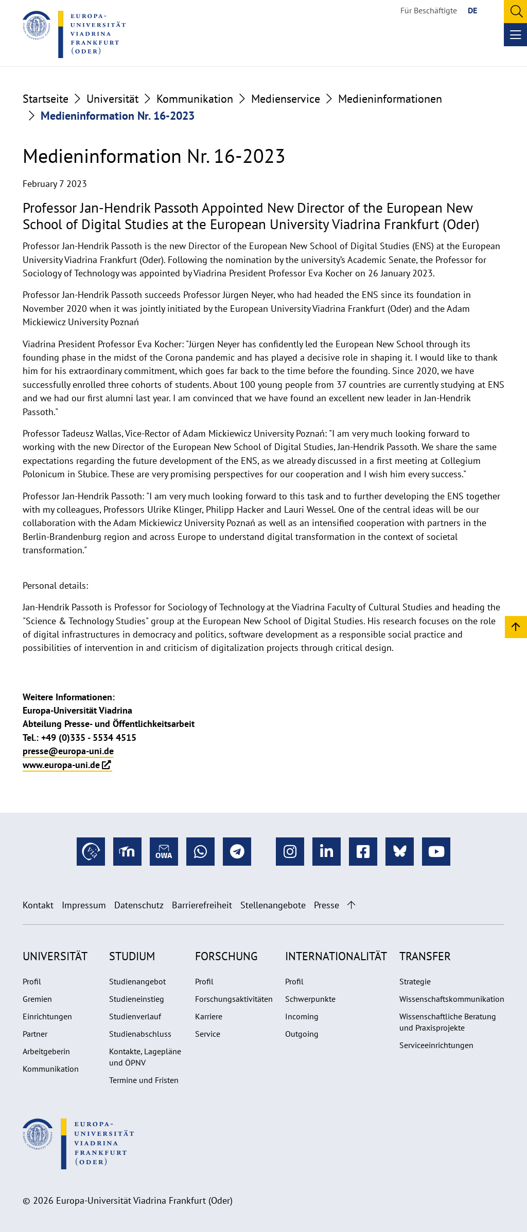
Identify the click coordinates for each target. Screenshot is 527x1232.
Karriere (208, 1016)
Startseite (45, 98)
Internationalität (336, 956)
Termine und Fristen (144, 1080)
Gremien (37, 999)
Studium (132, 956)
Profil (32, 981)
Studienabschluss (140, 1034)
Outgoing (302, 1034)
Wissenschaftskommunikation (451, 999)
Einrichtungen (47, 1016)
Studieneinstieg (136, 999)
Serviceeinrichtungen (436, 1045)
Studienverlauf (135, 1016)
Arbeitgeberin (46, 1051)
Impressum (84, 905)
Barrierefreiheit (202, 905)
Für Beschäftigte (428, 10)
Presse (326, 905)
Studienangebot (137, 981)
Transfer (425, 956)
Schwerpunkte (310, 999)
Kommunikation (194, 98)
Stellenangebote (273, 905)
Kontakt (38, 905)
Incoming (302, 1016)
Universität (112, 98)
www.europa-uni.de (61, 765)
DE (472, 10)
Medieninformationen (390, 98)
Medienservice (285, 98)
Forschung (226, 956)
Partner (35, 1034)
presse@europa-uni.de (68, 751)
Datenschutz (139, 905)
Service (207, 1034)
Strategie (415, 981)
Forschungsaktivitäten (234, 999)
